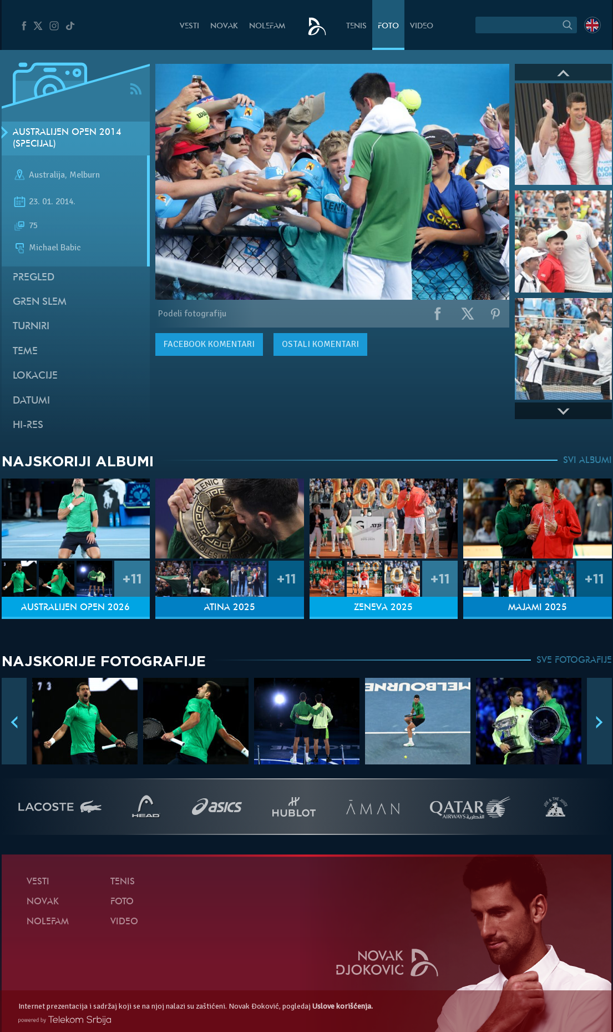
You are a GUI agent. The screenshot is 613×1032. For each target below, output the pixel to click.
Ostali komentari (320, 344)
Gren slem (40, 302)
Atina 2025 (229, 607)
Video (421, 26)
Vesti (189, 26)
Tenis (356, 26)
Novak (224, 26)
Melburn (84, 175)
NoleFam (267, 26)
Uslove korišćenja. (342, 1006)
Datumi (31, 401)
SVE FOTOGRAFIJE (574, 660)
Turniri (31, 326)
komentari (209, 344)
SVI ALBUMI (587, 460)
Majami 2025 (537, 607)
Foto (388, 26)
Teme (25, 351)
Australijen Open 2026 (75, 607)
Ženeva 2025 (383, 607)
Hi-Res (28, 425)
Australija (47, 175)
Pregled (33, 278)
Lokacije (35, 376)
